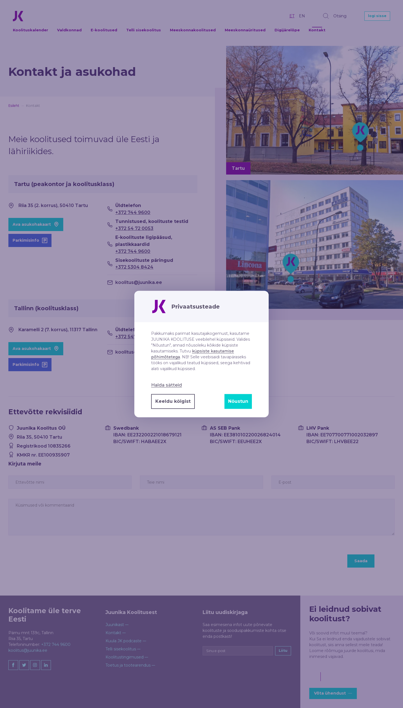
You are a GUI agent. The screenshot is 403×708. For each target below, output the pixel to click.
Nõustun (238, 401)
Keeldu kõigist (173, 401)
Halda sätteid (166, 385)
